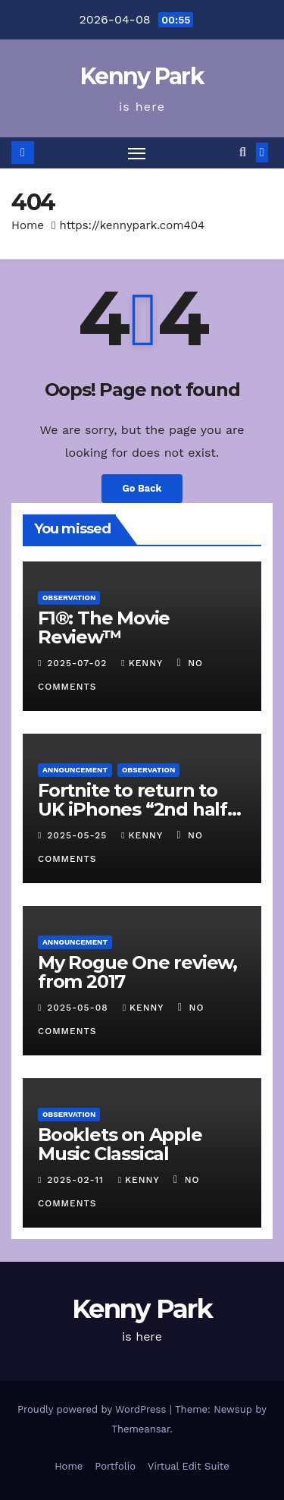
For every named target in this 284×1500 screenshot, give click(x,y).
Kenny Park (142, 76)
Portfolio (115, 1466)
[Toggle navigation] (137, 153)
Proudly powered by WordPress (93, 1409)
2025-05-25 (79, 835)
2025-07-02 (79, 663)
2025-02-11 (77, 1180)
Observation (68, 597)
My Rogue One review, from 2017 (137, 971)
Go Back (142, 488)
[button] (242, 152)
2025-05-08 (79, 1007)
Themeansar (140, 1429)
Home (27, 225)
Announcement (75, 770)
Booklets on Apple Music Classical (120, 1144)
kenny (143, 663)
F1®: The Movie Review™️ (104, 627)
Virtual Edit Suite (188, 1466)
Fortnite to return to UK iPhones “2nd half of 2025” (132, 809)
